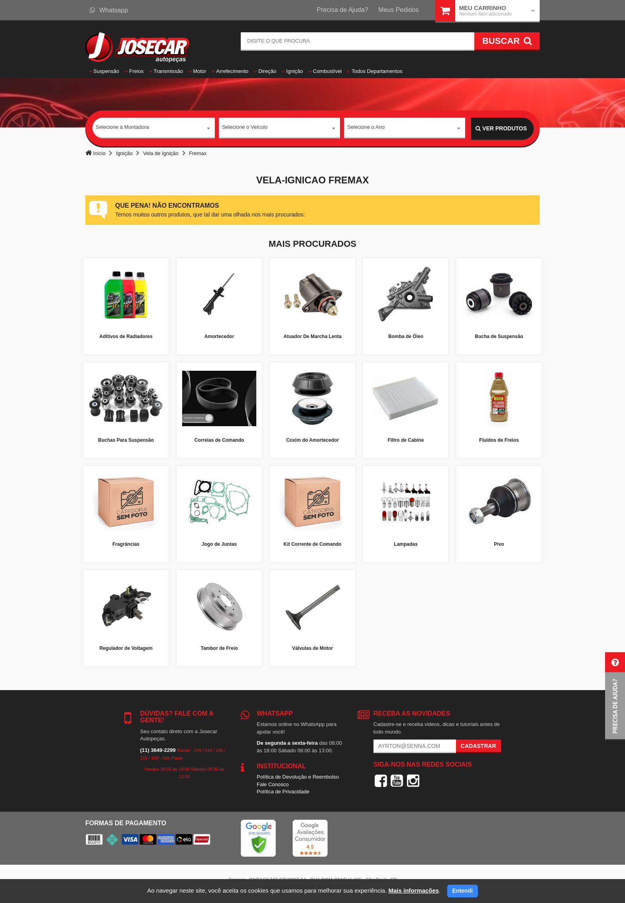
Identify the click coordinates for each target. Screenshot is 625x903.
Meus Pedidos (398, 9)
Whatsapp (109, 10)
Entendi (462, 890)
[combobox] (153, 129)
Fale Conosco (273, 784)
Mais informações (413, 890)
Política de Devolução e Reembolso (298, 777)
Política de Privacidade (283, 792)
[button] (615, 696)
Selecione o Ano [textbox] (366, 128)
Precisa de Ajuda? (342, 9)
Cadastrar (478, 746)
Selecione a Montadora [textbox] (122, 128)
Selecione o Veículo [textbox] (244, 128)
